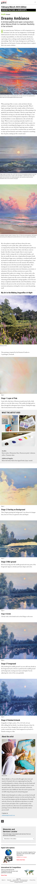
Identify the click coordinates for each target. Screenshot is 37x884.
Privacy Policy (32, 880)
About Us (3, 880)
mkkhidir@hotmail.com (8, 815)
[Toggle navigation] (35, 2)
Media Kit (9, 880)
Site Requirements (24, 880)
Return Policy (15, 880)
